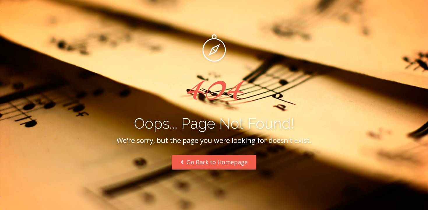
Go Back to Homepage (214, 162)
